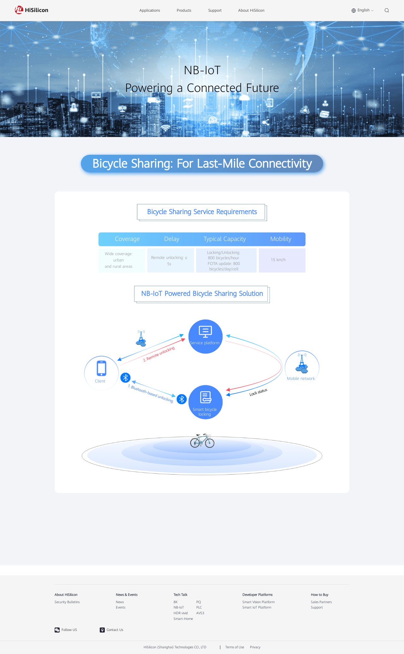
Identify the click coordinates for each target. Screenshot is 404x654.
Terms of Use (234, 647)
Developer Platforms (257, 595)
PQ (198, 602)
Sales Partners (321, 602)
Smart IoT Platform (256, 607)
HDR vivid (181, 613)
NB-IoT (179, 607)
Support (317, 607)
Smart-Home (183, 619)
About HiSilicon (66, 595)
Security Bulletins (67, 602)
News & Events (126, 595)
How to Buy (319, 595)
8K (175, 602)
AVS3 (200, 613)
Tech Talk (180, 595)
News (120, 602)
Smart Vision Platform (258, 602)
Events (120, 607)
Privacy (255, 647)
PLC (199, 607)
